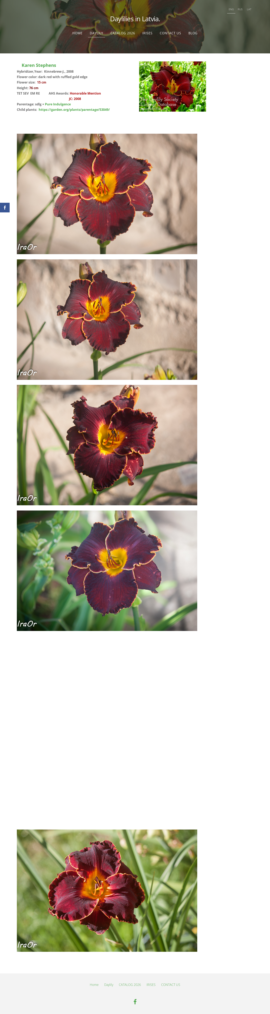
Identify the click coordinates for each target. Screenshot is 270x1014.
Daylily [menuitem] (96, 33)
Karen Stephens (39, 65)
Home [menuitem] (77, 33)
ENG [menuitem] (231, 9)
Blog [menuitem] (193, 33)
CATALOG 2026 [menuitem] (122, 33)
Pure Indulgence (58, 104)
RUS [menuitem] (240, 9)
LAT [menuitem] (249, 9)
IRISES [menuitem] (147, 33)
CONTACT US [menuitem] (170, 33)
